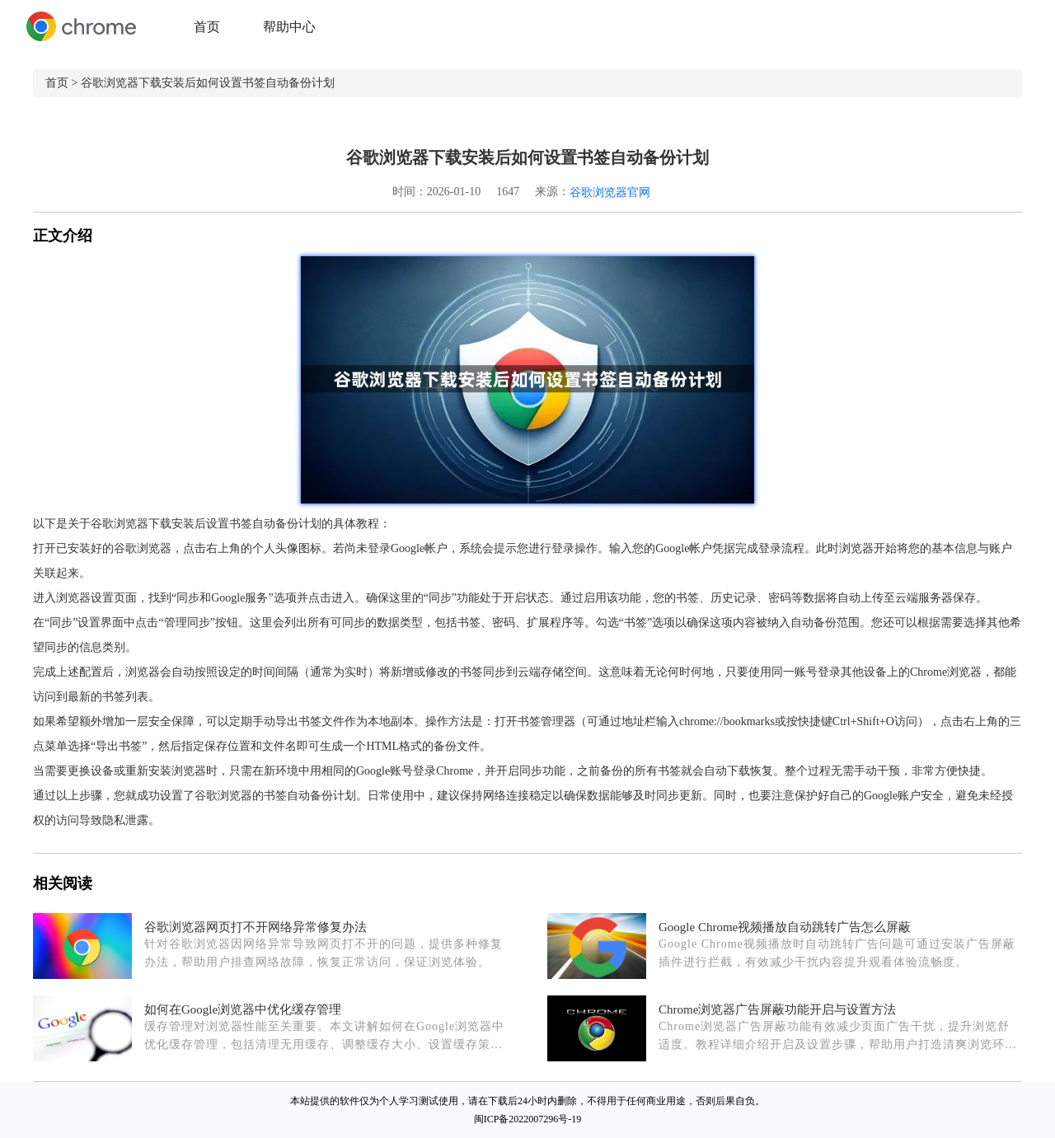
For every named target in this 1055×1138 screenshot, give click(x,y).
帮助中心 (289, 27)
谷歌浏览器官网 (610, 192)
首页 (207, 27)
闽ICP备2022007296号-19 (528, 1119)
